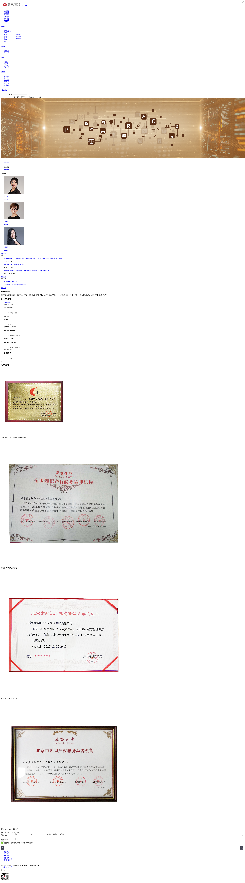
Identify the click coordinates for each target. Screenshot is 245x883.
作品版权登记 (8, 302)
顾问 (5, 32)
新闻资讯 (3, 46)
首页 (23, 2)
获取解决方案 (8, 859)
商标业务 (6, 14)
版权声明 (6, 858)
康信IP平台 (4, 90)
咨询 (5, 36)
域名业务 (6, 20)
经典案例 (6, 64)
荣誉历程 (6, 78)
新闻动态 (6, 51)
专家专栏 (6, 62)
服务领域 (24, 6)
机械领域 (18, 34)
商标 (5, 38)
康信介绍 (6, 76)
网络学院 (6, 67)
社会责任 (6, 80)
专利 (5, 34)
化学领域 (18, 38)
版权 (5, 40)
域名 (5, 41)
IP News (6, 65)
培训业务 (6, 21)
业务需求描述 (9, 836)
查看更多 (3, 253)
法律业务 (6, 16)
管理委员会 (7, 31)
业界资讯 (6, 52)
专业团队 (3, 26)
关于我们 (3, 72)
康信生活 (6, 81)
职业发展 (6, 83)
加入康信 (6, 854)
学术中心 (3, 57)
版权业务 (6, 18)
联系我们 (6, 85)
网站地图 (6, 856)
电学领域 (18, 36)
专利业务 (6, 11)
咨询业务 (6, 13)
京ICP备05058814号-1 (7, 867)
